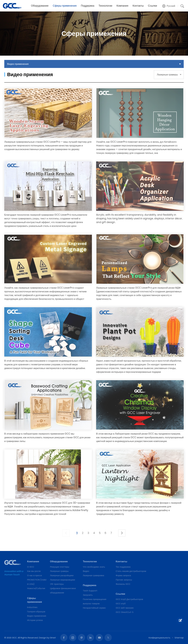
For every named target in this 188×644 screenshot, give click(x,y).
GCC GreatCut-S (124, 612)
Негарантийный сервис (94, 607)
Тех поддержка (123, 566)
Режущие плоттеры (59, 566)
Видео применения (36, 615)
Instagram (72, 637)
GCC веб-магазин (125, 607)
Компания (122, 5)
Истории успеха (35, 620)
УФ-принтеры (57, 584)
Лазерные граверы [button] (167, 74)
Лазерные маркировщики (62, 579)
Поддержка (87, 5)
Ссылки (152, 5)
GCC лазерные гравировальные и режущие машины (12, 6)
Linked (90, 637)
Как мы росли (34, 571)
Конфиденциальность (159, 637)
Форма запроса (123, 575)
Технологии (105, 5)
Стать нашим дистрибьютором (131, 571)
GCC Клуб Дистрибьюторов (129, 599)
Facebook (63, 637)
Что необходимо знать (94, 566)
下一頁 (121, 533)
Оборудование (39, 5)
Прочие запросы (124, 579)
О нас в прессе (34, 575)
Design (42, 637)
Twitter (108, 637)
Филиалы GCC (123, 584)
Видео (86, 571)
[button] (169, 6)
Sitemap (179, 637)
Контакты (138, 5)
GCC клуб (121, 603)
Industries (32, 607)
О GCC (30, 566)
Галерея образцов (36, 611)
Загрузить (88, 594)
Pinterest (81, 637)
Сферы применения (65, 5)
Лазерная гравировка (93, 575)
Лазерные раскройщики (61, 575)
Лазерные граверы (59, 571)
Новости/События (36, 588)
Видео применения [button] (18, 64)
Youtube (99, 637)
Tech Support (90, 590)
